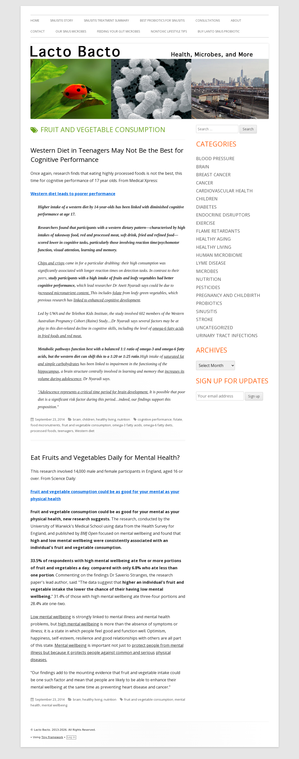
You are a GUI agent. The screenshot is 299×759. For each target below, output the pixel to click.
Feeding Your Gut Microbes (118, 31)
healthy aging (213, 239)
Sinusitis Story (61, 20)
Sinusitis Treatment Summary (106, 20)
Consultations (208, 20)
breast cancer (213, 175)
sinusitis (206, 311)
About (236, 20)
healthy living (106, 419)
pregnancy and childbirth (228, 295)
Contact (38, 31)
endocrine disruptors (223, 215)
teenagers (65, 431)
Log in (71, 737)
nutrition (123, 419)
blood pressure (215, 158)
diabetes (206, 207)
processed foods (43, 431)
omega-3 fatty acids (127, 425)
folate (177, 419)
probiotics (209, 303)
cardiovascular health (224, 191)
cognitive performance (155, 419)
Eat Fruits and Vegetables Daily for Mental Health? (105, 457)
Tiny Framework (52, 737)
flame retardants (218, 231)
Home (35, 20)
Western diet (84, 431)
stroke (204, 319)
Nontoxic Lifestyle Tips (169, 31)
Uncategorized (214, 327)
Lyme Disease (211, 263)
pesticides (208, 287)
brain (77, 419)
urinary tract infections (227, 335)
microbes (207, 271)
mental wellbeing (54, 705)
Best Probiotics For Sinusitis (162, 20)
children (88, 419)
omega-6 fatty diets (157, 425)
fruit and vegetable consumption (86, 425)
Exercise (205, 223)
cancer (204, 183)
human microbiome (219, 255)
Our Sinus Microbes (71, 31)
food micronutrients (45, 425)
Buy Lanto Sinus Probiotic (219, 31)
